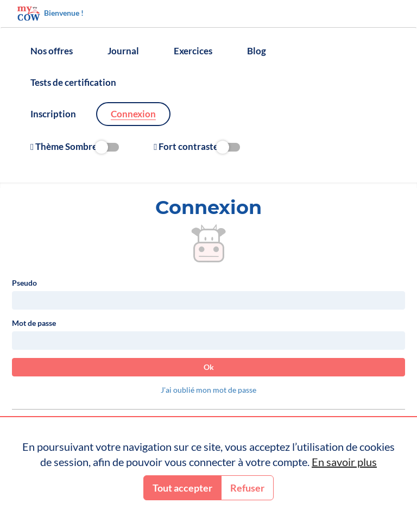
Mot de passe (34, 323)
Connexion (133, 114)
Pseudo (24, 282)
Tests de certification (73, 82)
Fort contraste (197, 146)
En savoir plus (344, 461)
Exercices (193, 50)
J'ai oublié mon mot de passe (208, 389)
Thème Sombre (74, 146)
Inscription (53, 114)
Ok (209, 367)
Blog (256, 50)
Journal (123, 50)
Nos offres (51, 50)
